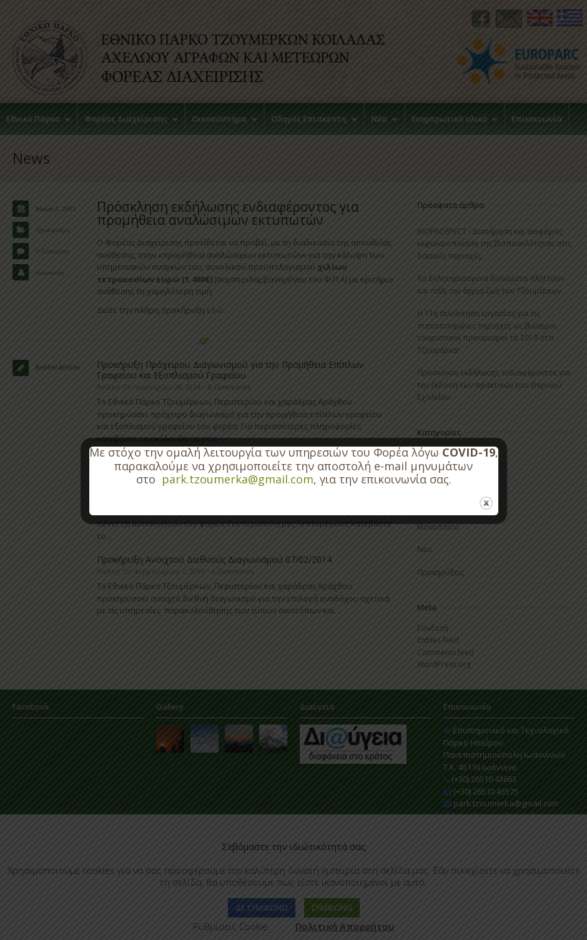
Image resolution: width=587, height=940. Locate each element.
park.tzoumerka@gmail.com (237, 479)
